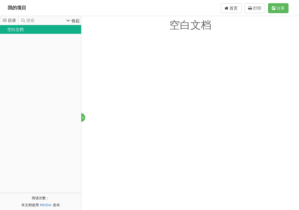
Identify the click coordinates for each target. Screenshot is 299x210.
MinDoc (46, 205)
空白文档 (15, 29)
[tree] (40, 29)
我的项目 (17, 7)
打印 (254, 8)
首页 (231, 8)
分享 (278, 8)
